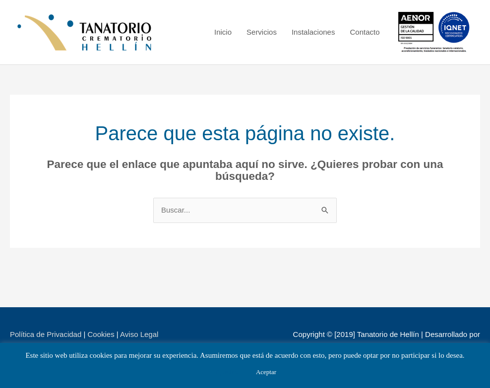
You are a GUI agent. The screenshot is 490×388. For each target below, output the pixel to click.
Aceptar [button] (266, 372)
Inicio (223, 32)
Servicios (261, 32)
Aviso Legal (139, 334)
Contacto (364, 32)
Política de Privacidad (45, 334)
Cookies (100, 334)
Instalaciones (313, 32)
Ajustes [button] (226, 372)
